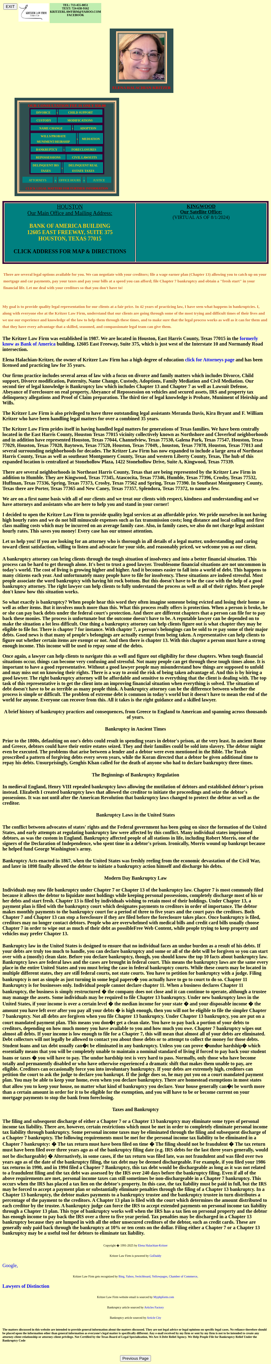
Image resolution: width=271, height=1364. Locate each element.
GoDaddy (155, 1255)
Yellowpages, (160, 1276)
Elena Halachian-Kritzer (152, 1245)
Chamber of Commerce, (183, 1276)
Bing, (122, 1276)
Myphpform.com (163, 1297)
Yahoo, (130, 1276)
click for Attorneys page (209, 359)
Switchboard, (143, 1276)
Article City (154, 1317)
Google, (10, 1265)
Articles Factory (154, 1307)
